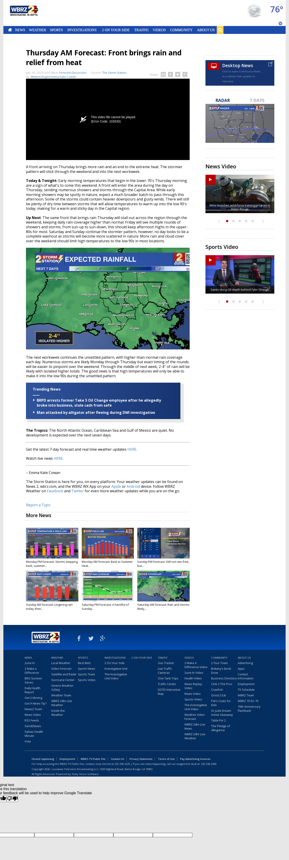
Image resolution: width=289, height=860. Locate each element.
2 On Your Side (116, 30)
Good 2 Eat (218, 695)
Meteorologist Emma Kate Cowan (53, 77)
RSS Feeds (32, 720)
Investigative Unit (116, 669)
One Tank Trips (168, 678)
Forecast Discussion (72, 73)
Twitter (77, 490)
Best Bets (84, 663)
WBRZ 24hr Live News (194, 726)
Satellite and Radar (64, 674)
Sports (56, 30)
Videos (159, 30)
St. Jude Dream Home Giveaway (222, 713)
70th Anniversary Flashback (249, 708)
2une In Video (193, 673)
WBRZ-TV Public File (93, 759)
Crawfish (217, 690)
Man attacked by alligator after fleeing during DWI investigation (96, 412)
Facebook (55, 490)
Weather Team (61, 695)
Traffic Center (167, 684)
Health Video (193, 678)
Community (181, 30)
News (20, 30)
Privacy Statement (141, 759)
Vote (28, 741)
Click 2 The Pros (221, 684)
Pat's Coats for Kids (221, 703)
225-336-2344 (208, 764)
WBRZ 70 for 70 (248, 701)
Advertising (245, 663)
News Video (33, 715)
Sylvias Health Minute (34, 734)
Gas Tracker (166, 663)
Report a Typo (38, 504)
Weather (37, 30)
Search (220, 30)
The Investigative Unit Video (116, 676)
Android (133, 486)
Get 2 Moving (33, 698)
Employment (246, 684)
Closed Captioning (43, 759)
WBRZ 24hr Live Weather (61, 703)
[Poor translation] (12, 798)
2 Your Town (219, 663)
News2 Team (33, 709)
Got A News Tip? (36, 703)
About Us (205, 30)
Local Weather (60, 663)
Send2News (33, 726)
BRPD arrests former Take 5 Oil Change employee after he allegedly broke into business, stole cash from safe (99, 403)
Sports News (86, 669)
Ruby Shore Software (85, 774)
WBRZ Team (246, 695)
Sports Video (87, 680)
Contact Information (246, 676)
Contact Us (117, 759)
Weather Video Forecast (194, 717)
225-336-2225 (122, 764)
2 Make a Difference (32, 671)
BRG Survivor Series (33, 680)
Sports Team (86, 674)
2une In (30, 663)
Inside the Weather (58, 713)
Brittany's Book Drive (221, 671)
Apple (116, 486)
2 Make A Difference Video (195, 665)
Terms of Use (166, 759)
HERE (131, 449)
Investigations (82, 30)
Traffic (141, 30)
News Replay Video (193, 686)
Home (10, 30)
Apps (241, 669)
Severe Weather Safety (62, 687)
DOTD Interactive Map (169, 692)
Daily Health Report (32, 690)
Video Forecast (61, 669)
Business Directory (224, 678)
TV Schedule (246, 690)
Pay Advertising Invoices (195, 759)
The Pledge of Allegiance (220, 728)
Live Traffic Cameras (165, 671)
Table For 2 (218, 720)
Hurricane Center (63, 680)
